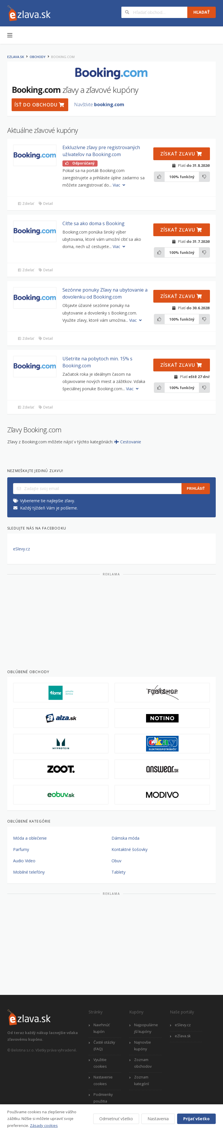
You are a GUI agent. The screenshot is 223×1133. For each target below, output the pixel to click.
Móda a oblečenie (30, 838)
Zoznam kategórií (141, 1080)
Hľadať (201, 12)
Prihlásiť (196, 488)
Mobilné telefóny (29, 872)
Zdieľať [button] (25, 203)
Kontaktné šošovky (130, 849)
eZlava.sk (15, 56)
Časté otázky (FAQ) (104, 1045)
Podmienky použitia (103, 1098)
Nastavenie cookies (103, 1080)
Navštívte (99, 104)
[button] (35, 155)
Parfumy (21, 849)
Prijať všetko (196, 1118)
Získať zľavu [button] (181, 154)
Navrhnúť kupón (101, 1028)
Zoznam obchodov (143, 1063)
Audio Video (24, 860)
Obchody (38, 56)
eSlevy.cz (21, 549)
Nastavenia (158, 1118)
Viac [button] (119, 185)
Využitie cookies (100, 1063)
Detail (45, 203)
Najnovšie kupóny (142, 1045)
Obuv (116, 860)
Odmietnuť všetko (116, 1118)
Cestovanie (127, 441)
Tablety (118, 872)
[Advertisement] (111, 620)
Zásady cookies (44, 1125)
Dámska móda (125, 838)
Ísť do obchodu (39, 105)
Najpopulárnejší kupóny (146, 1028)
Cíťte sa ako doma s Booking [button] (93, 223)
